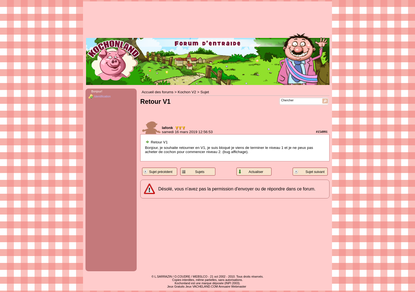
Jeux (188, 286)
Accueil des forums (157, 92)
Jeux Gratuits (176, 286)
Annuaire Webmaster (232, 286)
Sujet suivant (315, 172)
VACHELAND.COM (205, 286)
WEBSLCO (200, 276)
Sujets (199, 172)
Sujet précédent (160, 172)
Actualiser (256, 172)
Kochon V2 (187, 92)
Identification (102, 96)
